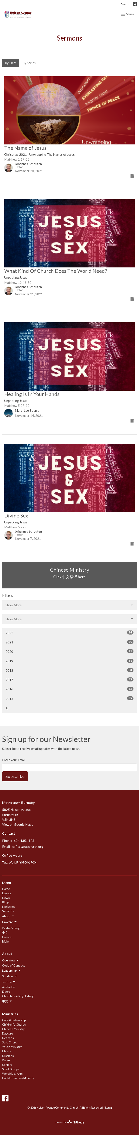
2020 (69, 651)
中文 (5, 932)
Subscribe (15, 776)
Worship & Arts (12, 1073)
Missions (8, 1055)
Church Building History (18, 996)
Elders (6, 991)
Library (6, 1051)
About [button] (8, 916)
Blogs (6, 902)
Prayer (6, 1060)
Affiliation (8, 987)
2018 (69, 670)
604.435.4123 (24, 840)
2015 (69, 698)
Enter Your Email (13, 760)
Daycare (7, 1033)
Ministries (8, 906)
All (7, 708)
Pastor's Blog (11, 928)
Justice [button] (9, 982)
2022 (69, 632)
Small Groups (11, 1069)
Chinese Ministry (13, 1029)
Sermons (8, 911)
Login (108, 1107)
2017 (69, 679)
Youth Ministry (12, 1047)
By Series (29, 63)
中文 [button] (7, 1001)
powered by (69, 1122)
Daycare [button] (9, 922)
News (6, 897)
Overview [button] (10, 960)
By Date (11, 63)
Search (125, 4)
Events (6, 893)
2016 (69, 689)
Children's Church (14, 1024)
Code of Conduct (13, 965)
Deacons (8, 1038)
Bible (5, 941)
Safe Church (10, 1042)
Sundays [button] (10, 976)
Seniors (7, 1064)
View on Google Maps (17, 824)
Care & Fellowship (14, 1020)
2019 (69, 661)
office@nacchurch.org (27, 846)
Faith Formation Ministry (18, 1078)
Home (6, 888)
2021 (69, 642)
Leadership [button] (11, 970)
